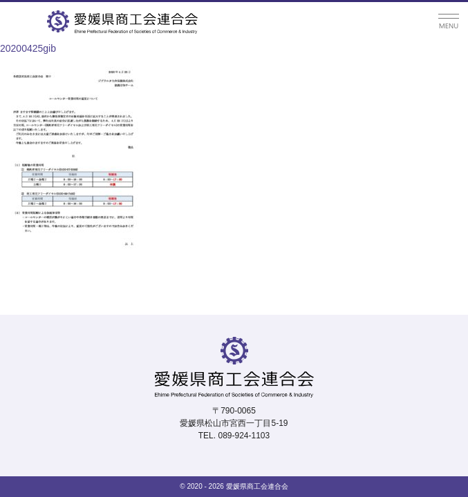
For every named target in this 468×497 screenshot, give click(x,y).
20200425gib (28, 48)
